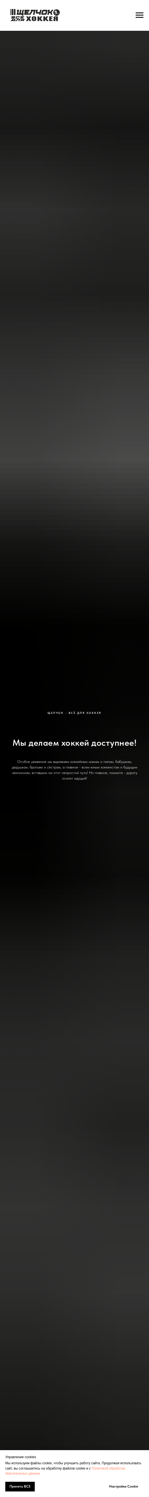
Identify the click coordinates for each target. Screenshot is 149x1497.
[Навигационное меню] (139, 15)
